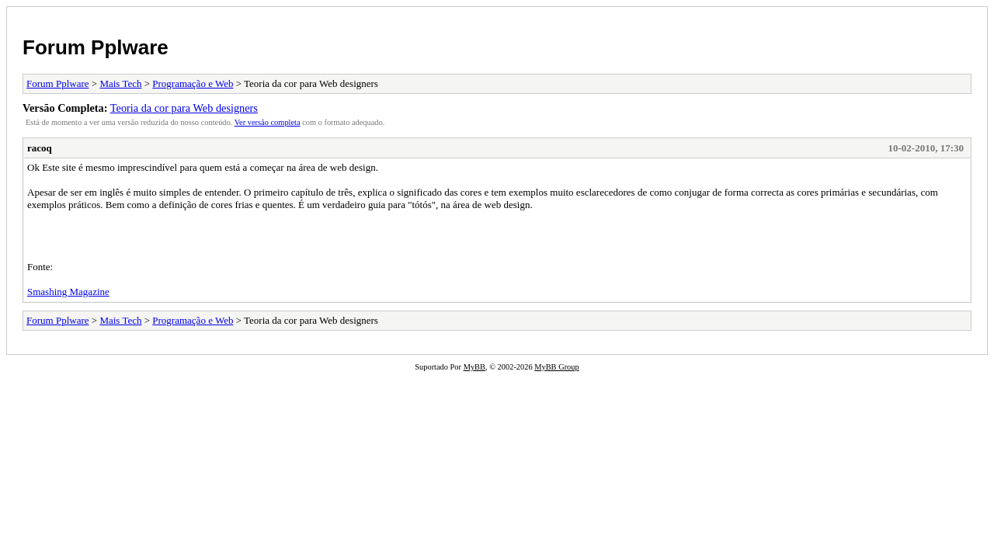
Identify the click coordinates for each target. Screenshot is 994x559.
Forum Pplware (96, 47)
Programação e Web (192, 83)
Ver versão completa (268, 122)
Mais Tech (120, 83)
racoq (39, 148)
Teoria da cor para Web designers (184, 108)
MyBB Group (556, 367)
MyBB (474, 367)
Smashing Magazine (68, 291)
